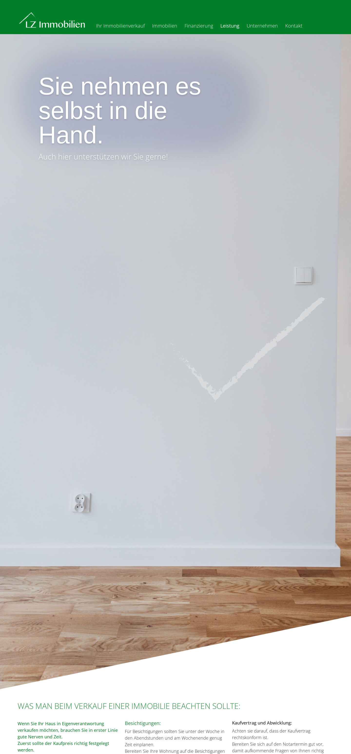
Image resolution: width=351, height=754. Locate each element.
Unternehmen (262, 25)
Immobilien (164, 25)
